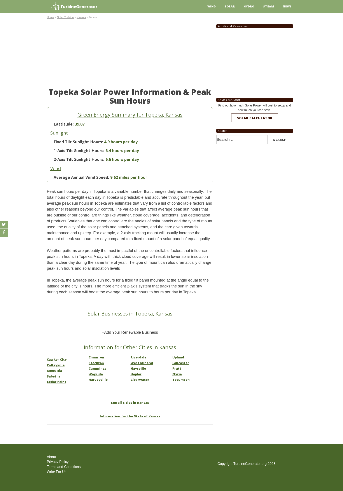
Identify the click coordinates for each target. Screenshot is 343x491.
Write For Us (56, 472)
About (51, 457)
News (287, 6)
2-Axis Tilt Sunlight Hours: (79, 159)
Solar (230, 6)
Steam (268, 6)
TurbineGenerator (74, 6)
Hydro (249, 6)
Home (50, 17)
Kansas (81, 17)
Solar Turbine (65, 17)
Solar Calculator (254, 118)
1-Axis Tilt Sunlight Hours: (79, 150)
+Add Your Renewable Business (130, 332)
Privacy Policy (58, 462)
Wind (211, 6)
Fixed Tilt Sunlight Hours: (78, 141)
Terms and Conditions (64, 467)
